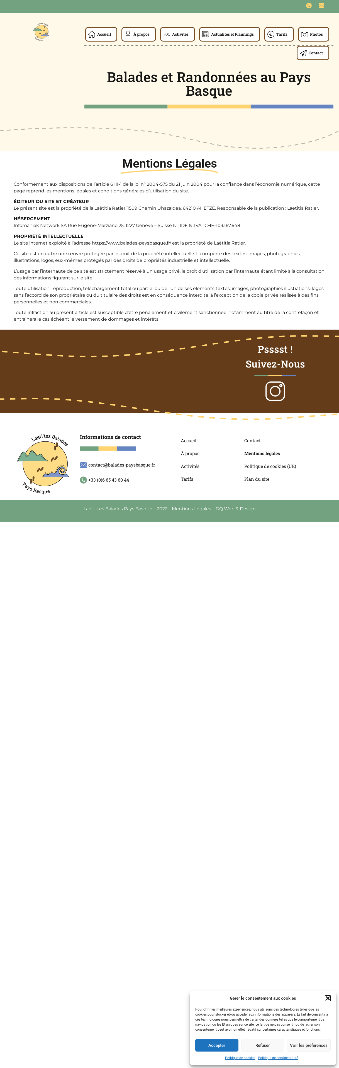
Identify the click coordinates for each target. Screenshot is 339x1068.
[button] (328, 998)
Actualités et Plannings (232, 34)
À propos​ (141, 34)
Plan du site (256, 479)
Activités (180, 34)
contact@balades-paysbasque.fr (121, 465)
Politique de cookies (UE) (270, 466)
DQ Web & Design (236, 508)
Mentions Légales (191, 508)
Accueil (104, 34)
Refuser (262, 1045)
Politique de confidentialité (278, 1058)
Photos (316, 34)
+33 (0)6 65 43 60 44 (108, 480)
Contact (316, 52)
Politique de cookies (240, 1058)
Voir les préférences (309, 1045)
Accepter (216, 1045)
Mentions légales (262, 453)
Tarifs (281, 34)
